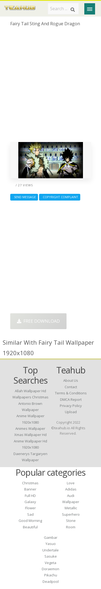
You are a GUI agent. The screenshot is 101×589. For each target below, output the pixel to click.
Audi (70, 495)
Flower (30, 508)
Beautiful (30, 527)
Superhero (71, 514)
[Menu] (89, 8)
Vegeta (50, 562)
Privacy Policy (71, 405)
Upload (71, 411)
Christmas (30, 483)
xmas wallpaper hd (30, 434)
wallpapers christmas (30, 397)
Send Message (24, 197)
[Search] (72, 9)
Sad (30, 514)
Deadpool (51, 581)
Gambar (50, 537)
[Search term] (63, 8)
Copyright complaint (59, 197)
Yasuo (51, 543)
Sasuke (50, 556)
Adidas (70, 489)
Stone (71, 520)
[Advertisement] (50, 86)
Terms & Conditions (71, 393)
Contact (71, 386)
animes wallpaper (30, 428)
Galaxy (30, 501)
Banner (30, 489)
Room (70, 527)
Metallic (71, 508)
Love (71, 483)
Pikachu (50, 575)
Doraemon (50, 568)
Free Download (38, 321)
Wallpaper (70, 501)
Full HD (30, 495)
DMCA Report (71, 399)
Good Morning (30, 520)
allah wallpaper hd (30, 390)
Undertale (50, 550)
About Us (70, 380)
